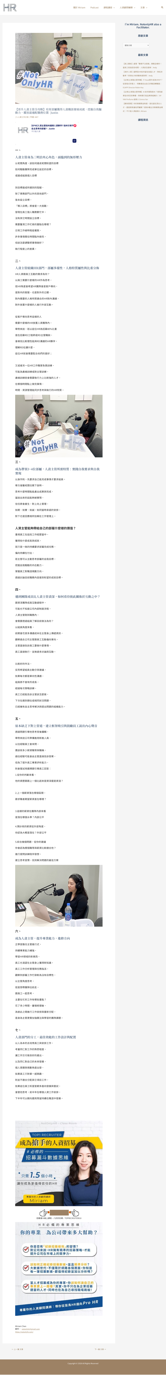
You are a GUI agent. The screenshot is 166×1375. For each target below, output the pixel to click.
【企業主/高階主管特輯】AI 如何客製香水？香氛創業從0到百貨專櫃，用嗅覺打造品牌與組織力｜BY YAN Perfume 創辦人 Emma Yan (142, 96)
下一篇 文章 (100, 1349)
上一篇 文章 (18, 1349)
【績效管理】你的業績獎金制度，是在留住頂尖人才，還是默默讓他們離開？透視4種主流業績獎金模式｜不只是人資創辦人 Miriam (143, 107)
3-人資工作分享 (22, 117)
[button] (115, 7)
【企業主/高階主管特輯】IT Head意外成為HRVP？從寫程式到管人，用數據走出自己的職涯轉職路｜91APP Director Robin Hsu (142, 84)
